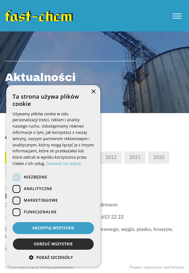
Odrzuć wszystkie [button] (53, 244)
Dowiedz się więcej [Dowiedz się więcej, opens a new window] (63, 163)
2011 (134, 157)
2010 (158, 157)
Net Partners (174, 267)
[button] (53, 257)
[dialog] (53, 176)
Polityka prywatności (57, 267)
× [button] (93, 92)
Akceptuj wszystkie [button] (53, 228)
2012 (111, 157)
